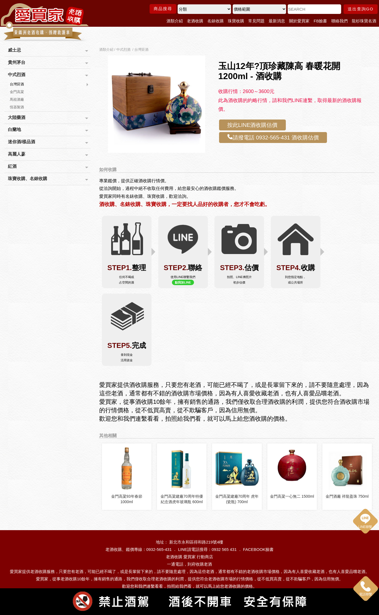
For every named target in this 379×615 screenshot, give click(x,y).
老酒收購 (195, 21)
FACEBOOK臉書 (258, 547)
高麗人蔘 (16, 154)
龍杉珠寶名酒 (364, 21)
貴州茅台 (16, 62)
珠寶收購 (236, 21)
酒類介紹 (174, 21)
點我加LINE (183, 282)
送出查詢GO (361, 9)
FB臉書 (320, 21)
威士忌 (14, 50)
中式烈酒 (16, 74)
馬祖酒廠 (17, 99)
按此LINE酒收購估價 (252, 125)
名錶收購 (215, 21)
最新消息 (277, 21)
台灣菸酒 (17, 84)
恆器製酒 (17, 107)
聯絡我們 (339, 21)
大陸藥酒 (16, 117)
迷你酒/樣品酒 (21, 141)
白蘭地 (14, 129)
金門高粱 (17, 92)
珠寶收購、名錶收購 (27, 178)
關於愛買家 (299, 21)
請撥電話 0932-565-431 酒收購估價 (273, 137)
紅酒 (12, 166)
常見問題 (256, 21)
